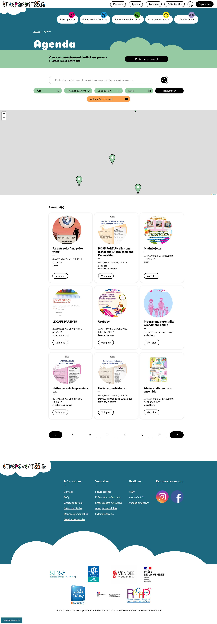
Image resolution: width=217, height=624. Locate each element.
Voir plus (60, 275)
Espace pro (204, 4)
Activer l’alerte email (101, 99)
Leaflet (213, 194)
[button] (79, 181)
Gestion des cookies (11, 620)
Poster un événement (146, 59)
